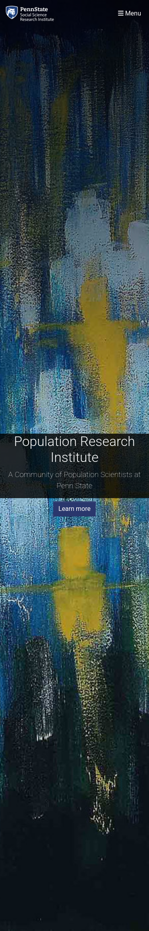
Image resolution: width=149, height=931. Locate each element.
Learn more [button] (74, 508)
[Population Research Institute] (31, 13)
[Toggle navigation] (129, 13)
